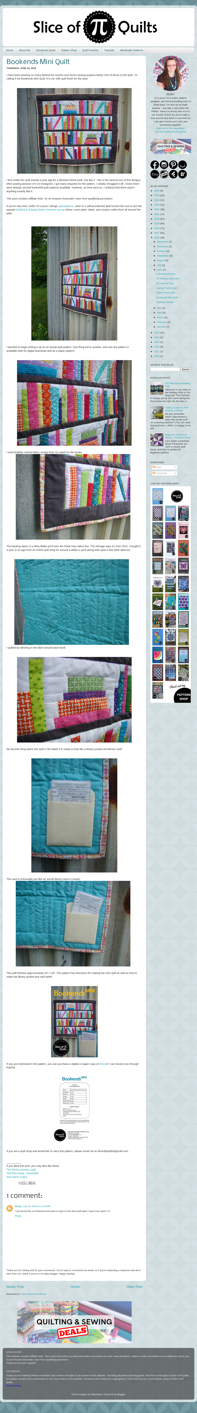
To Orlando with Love (168, 278)
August (161, 260)
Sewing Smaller (165, 302)
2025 (157, 195)
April (160, 312)
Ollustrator (96, 1394)
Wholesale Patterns (131, 50)
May (159, 308)
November (163, 246)
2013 (157, 342)
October (161, 251)
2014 (157, 337)
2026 (157, 190)
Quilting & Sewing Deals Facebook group (40, 209)
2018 (157, 228)
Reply (18, 1216)
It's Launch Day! (165, 283)
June (160, 269)
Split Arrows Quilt (166, 292)
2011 (157, 351)
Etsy (102, 1064)
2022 (157, 209)
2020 (157, 218)
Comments (160, 473)
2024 (157, 200)
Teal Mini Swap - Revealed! (22, 1173)
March (160, 317)
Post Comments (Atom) (33, 1294)
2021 (157, 214)
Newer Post (15, 1287)
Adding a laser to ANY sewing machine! (177, 409)
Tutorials (109, 50)
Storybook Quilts (46, 50)
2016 (157, 237)
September (163, 255)
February (162, 322)
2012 (157, 346)
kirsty (18, 1206)
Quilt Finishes (90, 50)
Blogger (121, 1394)
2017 (157, 233)
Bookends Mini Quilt (167, 297)
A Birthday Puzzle (166, 274)
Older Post (134, 1287)
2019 (157, 223)
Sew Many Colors (16, 1177)
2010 (157, 356)
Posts (157, 467)
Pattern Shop (69, 50)
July (159, 265)
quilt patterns (66, 206)
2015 (157, 332)
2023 (157, 204)
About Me (24, 50)
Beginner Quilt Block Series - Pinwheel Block (178, 436)
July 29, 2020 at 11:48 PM (36, 1206)
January (161, 326)
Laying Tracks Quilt (167, 288)
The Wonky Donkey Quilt (21, 1169)
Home (9, 50)
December (163, 241)
